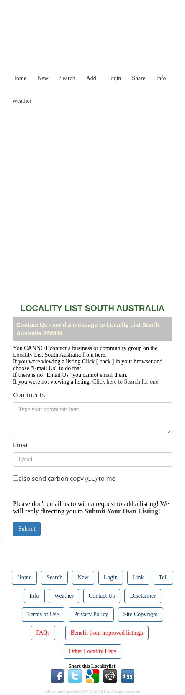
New (42, 78)
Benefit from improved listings (107, 633)
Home (19, 78)
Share (138, 78)
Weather (21, 101)
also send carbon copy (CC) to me (67, 478)
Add (91, 78)
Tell (163, 577)
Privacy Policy (91, 614)
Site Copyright (140, 614)
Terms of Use (43, 614)
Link (138, 577)
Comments (29, 394)
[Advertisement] (92, 200)
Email (21, 445)
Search (67, 78)
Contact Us (102, 596)
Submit (26, 529)
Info (161, 78)
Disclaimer (142, 596)
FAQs (42, 633)
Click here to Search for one (125, 382)
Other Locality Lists (92, 651)
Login (114, 78)
